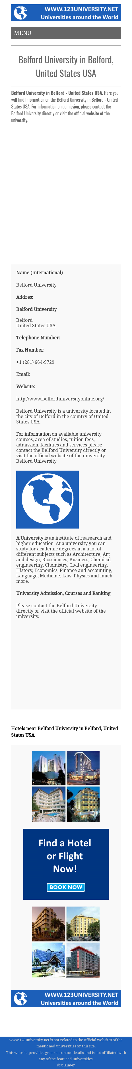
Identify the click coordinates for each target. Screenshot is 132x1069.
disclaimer (66, 1065)
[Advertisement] (66, 191)
